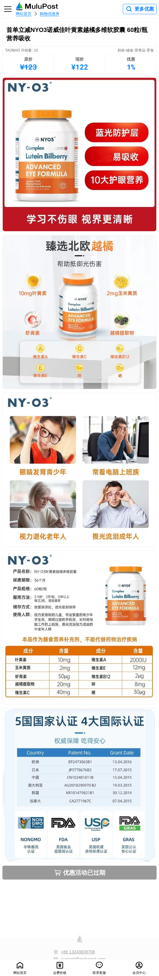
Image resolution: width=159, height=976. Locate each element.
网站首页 (23, 13)
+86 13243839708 (78, 951)
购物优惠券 (49, 13)
